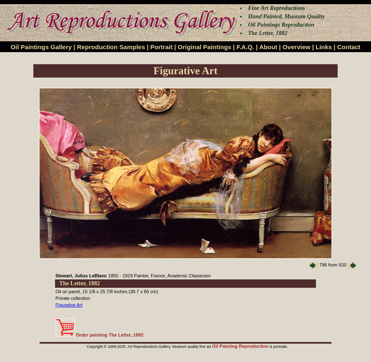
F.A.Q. (245, 46)
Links (324, 46)
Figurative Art (69, 304)
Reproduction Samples (111, 46)
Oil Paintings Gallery (41, 46)
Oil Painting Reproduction (241, 346)
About (268, 46)
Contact (349, 46)
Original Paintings (204, 46)
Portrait (161, 46)
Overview (297, 46)
